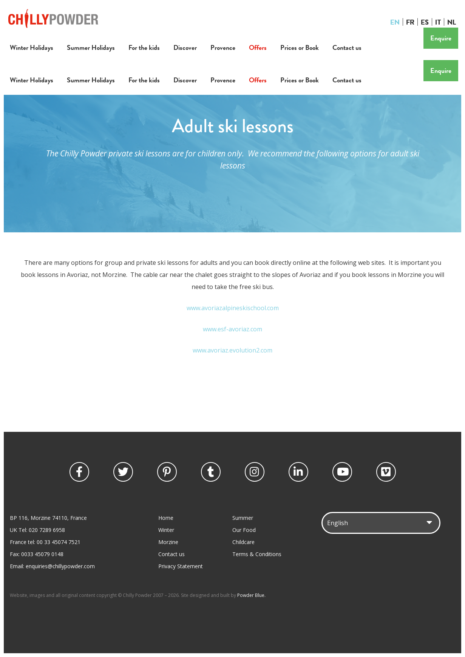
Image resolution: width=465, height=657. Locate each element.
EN (395, 22)
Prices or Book (299, 47)
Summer (242, 517)
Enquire (440, 38)
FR (410, 22)
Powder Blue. (251, 595)
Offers (258, 47)
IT (438, 22)
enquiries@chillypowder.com (60, 566)
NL (451, 22)
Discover (185, 47)
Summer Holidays (91, 47)
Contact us (346, 47)
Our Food (244, 529)
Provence (222, 47)
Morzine (168, 542)
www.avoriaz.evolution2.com (232, 350)
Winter (166, 529)
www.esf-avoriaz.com (232, 329)
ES (425, 22)
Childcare (243, 542)
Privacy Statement (180, 566)
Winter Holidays (31, 47)
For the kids (144, 47)
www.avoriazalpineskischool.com (233, 308)
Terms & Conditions (256, 554)
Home (165, 517)
